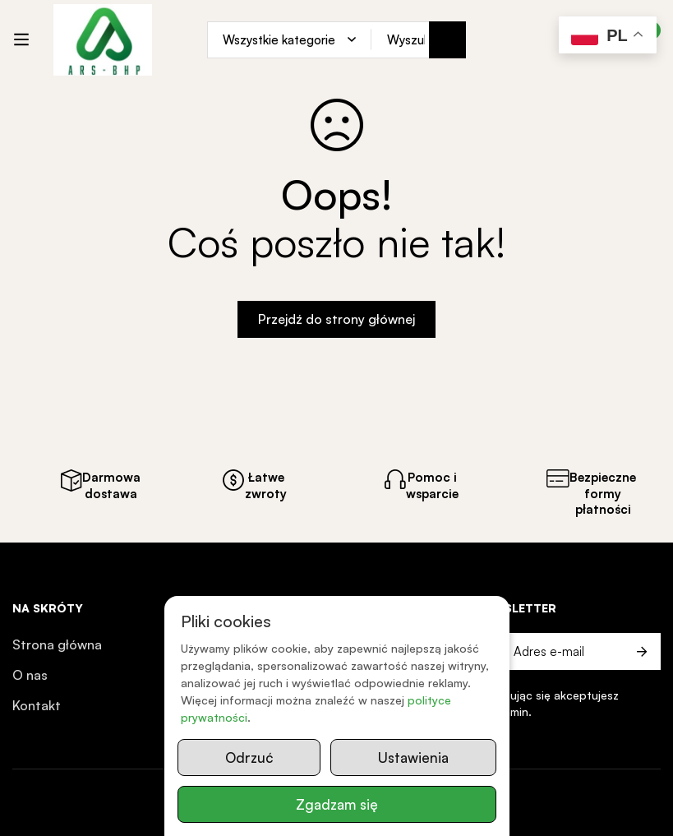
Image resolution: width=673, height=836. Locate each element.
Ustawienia (413, 757)
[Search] (447, 39)
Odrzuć (249, 757)
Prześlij (642, 651)
